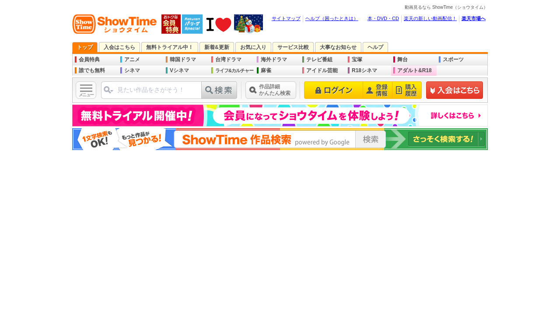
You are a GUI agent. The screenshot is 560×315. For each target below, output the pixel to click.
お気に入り (253, 47)
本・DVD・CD (383, 18)
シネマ (132, 70)
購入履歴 (407, 90)
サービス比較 (293, 47)
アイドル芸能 (322, 70)
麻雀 (266, 70)
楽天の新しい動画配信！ (430, 18)
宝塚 (357, 59)
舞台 (402, 59)
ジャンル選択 (108, 90)
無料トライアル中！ (169, 47)
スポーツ (453, 59)
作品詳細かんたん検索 (274, 90)
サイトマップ (286, 18)
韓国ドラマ (183, 59)
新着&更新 (216, 47)
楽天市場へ (474, 18)
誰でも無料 (92, 70)
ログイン (333, 90)
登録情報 (377, 90)
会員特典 (89, 59)
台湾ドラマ (228, 59)
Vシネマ (179, 70)
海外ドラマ (274, 59)
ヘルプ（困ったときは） (331, 18)
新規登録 (454, 90)
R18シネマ (364, 70)
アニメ (132, 59)
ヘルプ (375, 47)
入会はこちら (119, 47)
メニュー (86, 94)
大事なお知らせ (338, 47)
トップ (85, 47)
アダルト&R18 (414, 70)
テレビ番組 (319, 59)
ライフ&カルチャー (234, 70)
